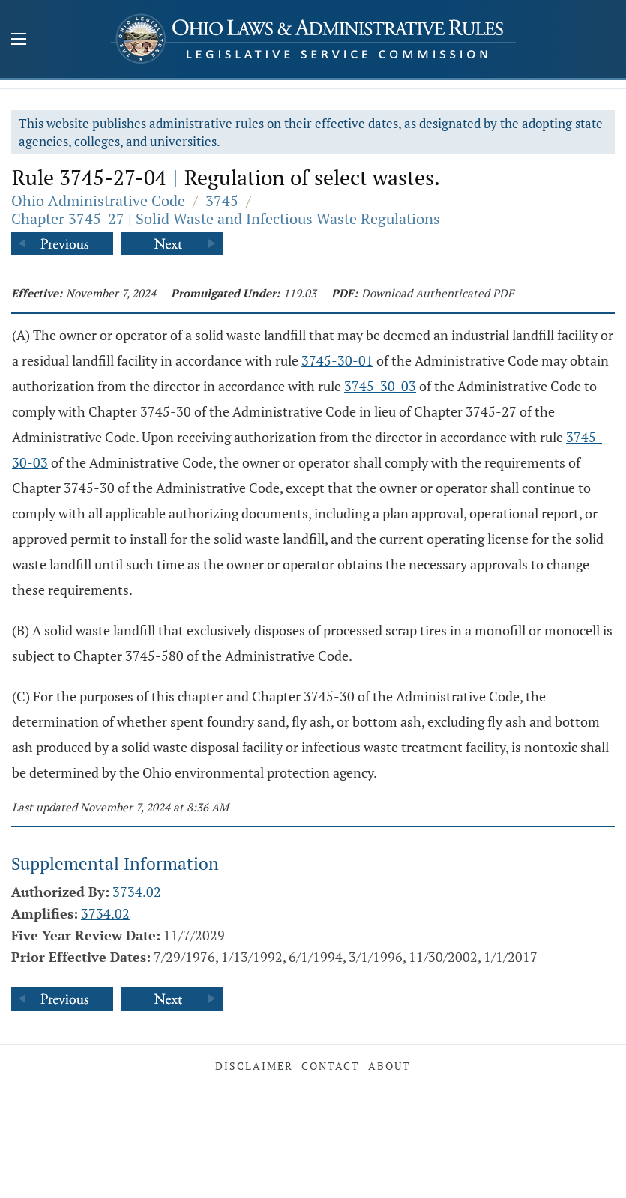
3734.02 (136, 892)
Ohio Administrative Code (98, 200)
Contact (330, 1066)
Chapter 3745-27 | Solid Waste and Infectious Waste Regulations (225, 218)
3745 (221, 200)
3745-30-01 (337, 360)
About (389, 1066)
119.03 (299, 292)
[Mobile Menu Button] (18, 40)
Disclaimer (254, 1066)
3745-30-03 (380, 386)
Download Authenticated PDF (437, 292)
